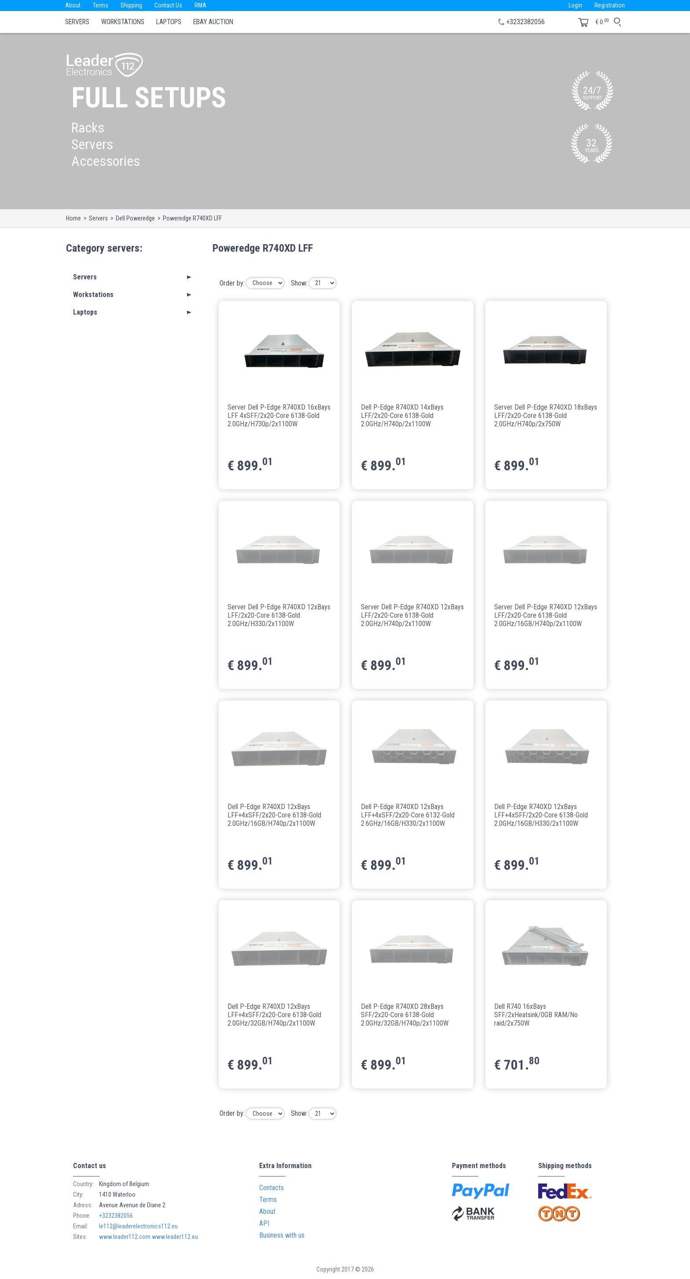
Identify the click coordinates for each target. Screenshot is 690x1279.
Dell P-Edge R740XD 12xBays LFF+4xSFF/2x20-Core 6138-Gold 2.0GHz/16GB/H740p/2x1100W (274, 815)
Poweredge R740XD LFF (192, 218)
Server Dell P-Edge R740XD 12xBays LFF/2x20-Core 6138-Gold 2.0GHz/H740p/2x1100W (412, 615)
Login (575, 5)
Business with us (282, 1235)
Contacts (271, 1188)
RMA (200, 5)
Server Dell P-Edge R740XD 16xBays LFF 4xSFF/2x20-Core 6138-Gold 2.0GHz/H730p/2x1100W (279, 415)
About (73, 5)
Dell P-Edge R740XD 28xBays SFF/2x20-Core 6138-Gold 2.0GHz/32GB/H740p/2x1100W (404, 1014)
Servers (77, 22)
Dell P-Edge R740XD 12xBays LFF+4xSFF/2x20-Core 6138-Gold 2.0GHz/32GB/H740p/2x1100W (274, 1014)
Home (73, 218)
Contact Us (168, 5)
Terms (100, 5)
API (264, 1223)
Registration (610, 5)
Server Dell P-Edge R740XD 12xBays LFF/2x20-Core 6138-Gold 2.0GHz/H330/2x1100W (279, 615)
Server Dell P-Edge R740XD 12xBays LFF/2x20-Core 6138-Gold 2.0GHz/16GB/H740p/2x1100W (545, 615)
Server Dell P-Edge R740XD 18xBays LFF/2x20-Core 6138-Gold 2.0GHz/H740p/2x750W (545, 415)
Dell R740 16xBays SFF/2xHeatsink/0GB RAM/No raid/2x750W (536, 1014)
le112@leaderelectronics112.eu (138, 1226)
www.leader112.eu (175, 1236)
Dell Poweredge (135, 218)
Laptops (168, 22)
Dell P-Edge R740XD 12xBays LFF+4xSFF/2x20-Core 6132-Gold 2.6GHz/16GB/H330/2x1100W (408, 815)
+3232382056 (525, 22)
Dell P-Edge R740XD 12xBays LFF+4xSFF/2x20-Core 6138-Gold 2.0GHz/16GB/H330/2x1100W (541, 815)
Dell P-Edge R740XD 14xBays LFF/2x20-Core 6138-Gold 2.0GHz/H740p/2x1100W (402, 415)
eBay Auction (213, 22)
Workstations (122, 22)
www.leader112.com (124, 1236)
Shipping (131, 5)
